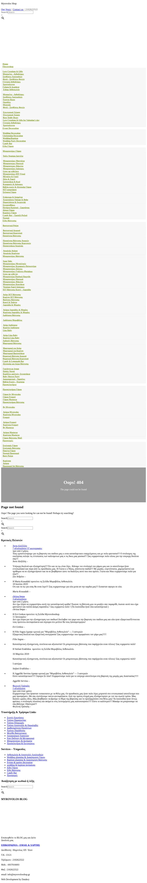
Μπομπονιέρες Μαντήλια (14, 161)
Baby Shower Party (11, 377)
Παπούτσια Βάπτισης (12, 236)
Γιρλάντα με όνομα (11, 369)
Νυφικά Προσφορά (11, 453)
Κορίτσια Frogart (10, 425)
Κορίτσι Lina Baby (11, 338)
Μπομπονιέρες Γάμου (12, 151)
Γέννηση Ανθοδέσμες (12, 82)
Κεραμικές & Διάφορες (13, 184)
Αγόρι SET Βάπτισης (12, 295)
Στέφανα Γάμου (9, 192)
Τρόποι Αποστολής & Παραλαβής (22, 725)
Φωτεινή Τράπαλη (21, 686)
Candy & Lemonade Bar (13, 361)
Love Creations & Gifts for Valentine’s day (21, 120)
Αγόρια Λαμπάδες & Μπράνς (15, 310)
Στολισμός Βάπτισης (11, 448)
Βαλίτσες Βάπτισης (11, 300)
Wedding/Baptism (10, 138)
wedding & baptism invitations (21, 765)
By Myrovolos (9, 407)
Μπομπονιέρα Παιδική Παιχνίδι (16, 277)
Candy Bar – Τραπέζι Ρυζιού (15, 215)
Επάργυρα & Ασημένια (13, 197)
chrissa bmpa (19, 596)
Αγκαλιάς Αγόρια (10, 251)
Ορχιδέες (7, 102)
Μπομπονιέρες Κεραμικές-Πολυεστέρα (19, 266)
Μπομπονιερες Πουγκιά (13, 163)
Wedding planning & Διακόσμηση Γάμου (26, 757)
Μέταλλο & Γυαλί (10, 177)
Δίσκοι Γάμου (8, 210)
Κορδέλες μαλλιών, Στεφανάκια (16, 374)
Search (4, 12)
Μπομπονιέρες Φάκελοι (13, 282)
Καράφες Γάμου (10, 213)
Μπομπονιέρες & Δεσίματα (19, 741)
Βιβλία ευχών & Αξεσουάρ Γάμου (17, 187)
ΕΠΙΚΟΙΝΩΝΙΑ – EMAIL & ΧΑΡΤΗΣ (20, 845)
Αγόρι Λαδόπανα (10, 325)
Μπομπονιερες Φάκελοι (13, 166)
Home (5, 64)
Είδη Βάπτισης (9, 221)
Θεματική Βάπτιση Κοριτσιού (15, 359)
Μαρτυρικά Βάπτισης (12, 343)
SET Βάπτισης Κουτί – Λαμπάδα (17, 290)
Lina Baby (7, 330)
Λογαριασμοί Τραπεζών (18, 735)
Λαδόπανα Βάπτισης (11, 315)
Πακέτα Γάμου (9, 451)
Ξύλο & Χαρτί (9, 179)
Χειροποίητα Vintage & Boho (15, 200)
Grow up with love (11, 171)
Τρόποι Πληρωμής (15, 723)
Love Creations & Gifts (13, 71)
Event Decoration (11, 128)
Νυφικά (6, 218)
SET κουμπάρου (10, 190)
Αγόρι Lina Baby (10, 335)
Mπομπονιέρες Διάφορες (13, 169)
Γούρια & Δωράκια (11, 87)
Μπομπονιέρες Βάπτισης (13, 256)
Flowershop (8, 66)
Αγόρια (6, 463)
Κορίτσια (7, 461)
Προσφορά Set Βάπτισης (13, 466)
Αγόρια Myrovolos (11, 412)
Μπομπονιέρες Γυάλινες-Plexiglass (17, 271)
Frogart (6, 417)
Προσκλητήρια (9, 384)
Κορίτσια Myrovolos (12, 415)
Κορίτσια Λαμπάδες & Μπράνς (16, 312)
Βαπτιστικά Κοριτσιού (12, 233)
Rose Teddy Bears (10, 118)
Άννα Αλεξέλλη (20, 546)
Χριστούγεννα (9, 84)
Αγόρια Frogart (9, 422)
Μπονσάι (7, 105)
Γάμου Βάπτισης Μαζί (12, 438)
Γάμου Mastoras (10, 400)
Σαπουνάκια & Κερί (11, 182)
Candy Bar (7, 143)
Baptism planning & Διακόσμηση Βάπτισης (27, 760)
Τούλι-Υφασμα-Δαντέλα (13, 156)
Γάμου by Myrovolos (12, 394)
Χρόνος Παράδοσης (16, 730)
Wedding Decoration (11, 133)
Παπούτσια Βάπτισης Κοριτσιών (17, 243)
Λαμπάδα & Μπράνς (12, 305)
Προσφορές (8, 440)
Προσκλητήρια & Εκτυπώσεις (21, 743)
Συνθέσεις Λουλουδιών (12, 77)
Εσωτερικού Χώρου (11, 112)
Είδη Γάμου (8, 146)
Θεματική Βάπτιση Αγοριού (14, 356)
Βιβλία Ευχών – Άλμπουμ (13, 382)
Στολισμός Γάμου (10, 446)
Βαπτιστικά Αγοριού (11, 230)
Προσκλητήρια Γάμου (12, 389)
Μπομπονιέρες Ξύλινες (12, 269)
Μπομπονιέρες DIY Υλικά (14, 174)
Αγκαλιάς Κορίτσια (11, 253)
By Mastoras (8, 428)
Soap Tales (7, 261)
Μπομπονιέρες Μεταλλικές (14, 264)
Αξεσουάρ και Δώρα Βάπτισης (16, 364)
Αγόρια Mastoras (10, 432)
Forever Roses (9, 100)
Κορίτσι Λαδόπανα (11, 328)
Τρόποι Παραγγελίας (16, 720)
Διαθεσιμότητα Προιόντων (19, 728)
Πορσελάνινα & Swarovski (14, 202)
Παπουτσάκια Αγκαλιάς (13, 246)
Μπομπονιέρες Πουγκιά (13, 279)
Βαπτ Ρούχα (8, 456)
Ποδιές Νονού (9, 371)
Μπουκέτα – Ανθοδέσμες (13, 74)
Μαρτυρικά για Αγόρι (12, 348)
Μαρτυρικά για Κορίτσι (13, 351)
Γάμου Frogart (9, 397)
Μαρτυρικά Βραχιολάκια (13, 353)
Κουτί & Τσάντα (10, 302)
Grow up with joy (10, 274)
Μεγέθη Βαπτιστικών (17, 733)
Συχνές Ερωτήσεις (15, 717)
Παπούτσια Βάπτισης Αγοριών (16, 241)
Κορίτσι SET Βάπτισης (13, 297)
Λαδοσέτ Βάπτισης (11, 341)
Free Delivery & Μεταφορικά (20, 738)
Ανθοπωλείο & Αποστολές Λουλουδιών (25, 754)
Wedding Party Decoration (14, 141)
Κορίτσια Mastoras (11, 435)
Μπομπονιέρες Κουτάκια (13, 284)
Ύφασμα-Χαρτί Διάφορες (13, 287)
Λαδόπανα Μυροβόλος (12, 320)
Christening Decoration (13, 136)
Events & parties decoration (19, 762)
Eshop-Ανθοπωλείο (11, 90)
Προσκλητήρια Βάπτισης (13, 402)
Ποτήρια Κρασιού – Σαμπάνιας (16, 208)
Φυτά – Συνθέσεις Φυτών (14, 79)
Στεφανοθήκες (9, 205)
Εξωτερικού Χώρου (11, 115)
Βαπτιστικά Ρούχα (10, 226)
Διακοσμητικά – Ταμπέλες (14, 379)
